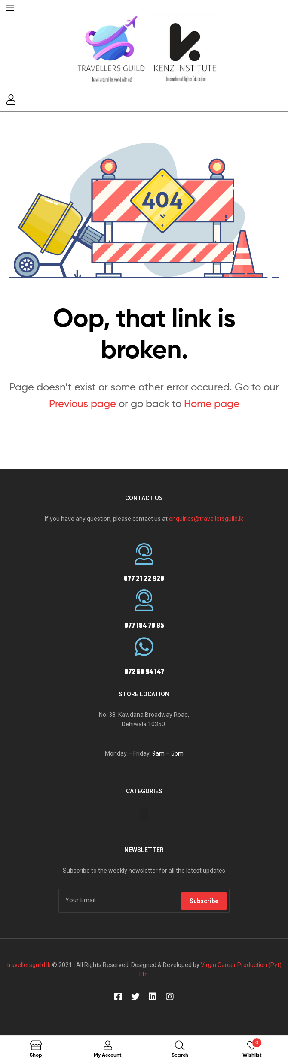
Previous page (82, 403)
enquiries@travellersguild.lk (206, 518)
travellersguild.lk (29, 964)
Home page (211, 403)
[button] (144, 814)
